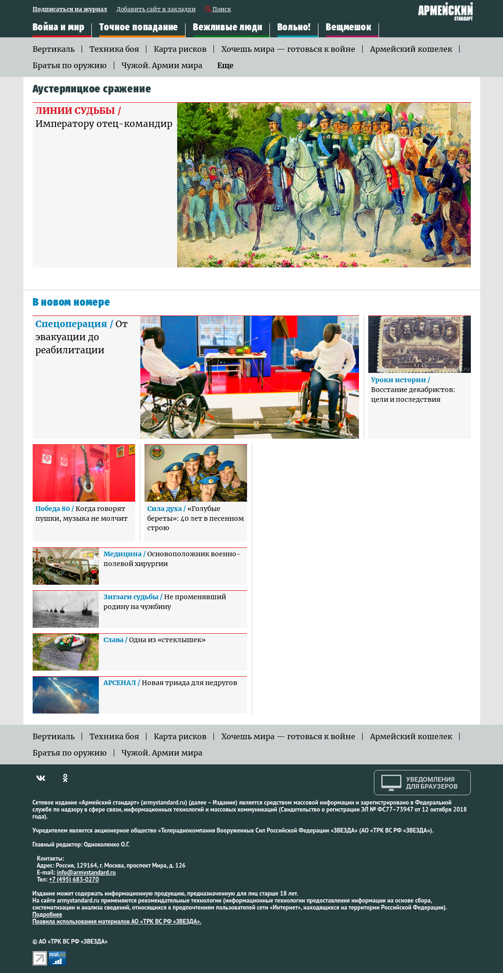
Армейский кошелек (411, 49)
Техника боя (114, 49)
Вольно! (294, 27)
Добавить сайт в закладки (156, 10)
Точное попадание (138, 27)
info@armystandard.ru (86, 872)
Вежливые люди (227, 27)
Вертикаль (54, 49)
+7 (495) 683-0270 (74, 879)
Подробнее (47, 914)
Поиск (222, 10)
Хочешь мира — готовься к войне (288, 49)
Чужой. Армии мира (162, 65)
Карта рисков (180, 49)
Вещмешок (348, 27)
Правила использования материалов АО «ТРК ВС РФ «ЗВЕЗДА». (117, 921)
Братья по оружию (70, 65)
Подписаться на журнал (70, 10)
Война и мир (59, 27)
